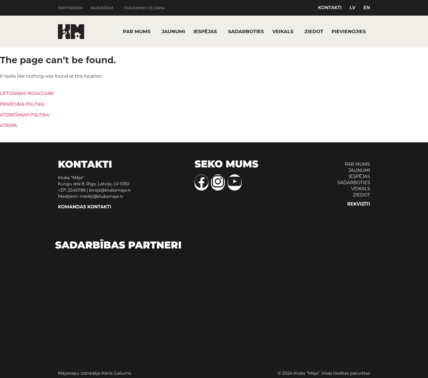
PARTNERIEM (70, 8)
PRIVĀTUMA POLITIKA (22, 104)
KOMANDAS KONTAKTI (84, 206)
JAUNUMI (173, 31)
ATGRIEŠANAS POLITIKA (24, 115)
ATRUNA (8, 125)
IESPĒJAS (205, 31)
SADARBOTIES (246, 31)
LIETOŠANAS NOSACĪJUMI (27, 93)
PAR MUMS (136, 31)
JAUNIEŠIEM (101, 8)
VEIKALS (282, 31)
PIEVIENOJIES (349, 31)
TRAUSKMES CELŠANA (144, 8)
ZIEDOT (314, 31)
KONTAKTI (330, 8)
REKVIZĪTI (358, 204)
